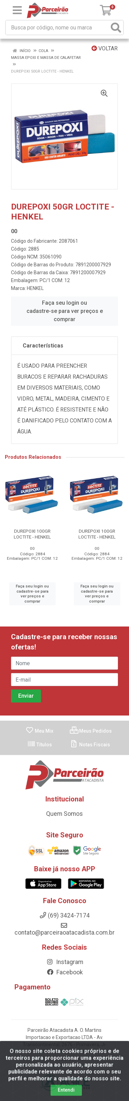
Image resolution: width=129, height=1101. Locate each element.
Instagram (64, 962)
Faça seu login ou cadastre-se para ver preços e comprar (64, 311)
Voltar (105, 48)
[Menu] (17, 10)
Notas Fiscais (90, 744)
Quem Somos (64, 813)
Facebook (64, 972)
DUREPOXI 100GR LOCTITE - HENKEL (32, 534)
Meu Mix (39, 731)
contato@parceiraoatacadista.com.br (64, 929)
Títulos (39, 744)
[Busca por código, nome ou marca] (57, 28)
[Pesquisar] (116, 28)
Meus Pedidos (91, 731)
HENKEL (35, 288)
